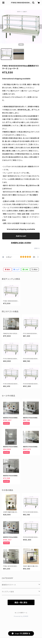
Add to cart (21, 236)
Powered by (21, 616)
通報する (37, 248)
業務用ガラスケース (9, 585)
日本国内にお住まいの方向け (21, 243)
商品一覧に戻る (21, 602)
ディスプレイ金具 (8, 592)
